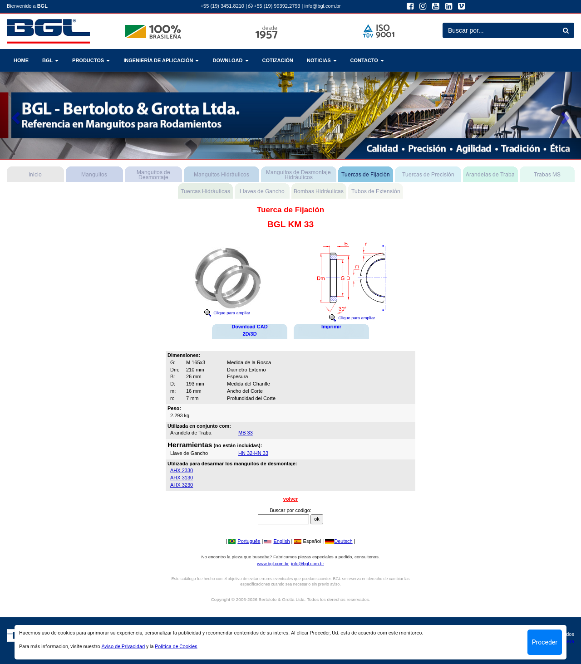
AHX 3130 (181, 477)
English (277, 541)
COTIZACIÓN (277, 60)
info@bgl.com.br (322, 6)
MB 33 (245, 432)
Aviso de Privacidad (123, 646)
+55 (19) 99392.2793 (274, 6)
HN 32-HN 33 (253, 453)
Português (244, 541)
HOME (21, 60)
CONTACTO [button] (367, 60)
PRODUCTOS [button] (91, 60)
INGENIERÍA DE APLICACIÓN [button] (161, 60)
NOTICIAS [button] (322, 60)
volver (290, 499)
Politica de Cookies (176, 646)
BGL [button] (50, 60)
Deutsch (338, 541)
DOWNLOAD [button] (230, 60)
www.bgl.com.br (273, 563)
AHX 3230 (181, 485)
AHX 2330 (181, 470)
